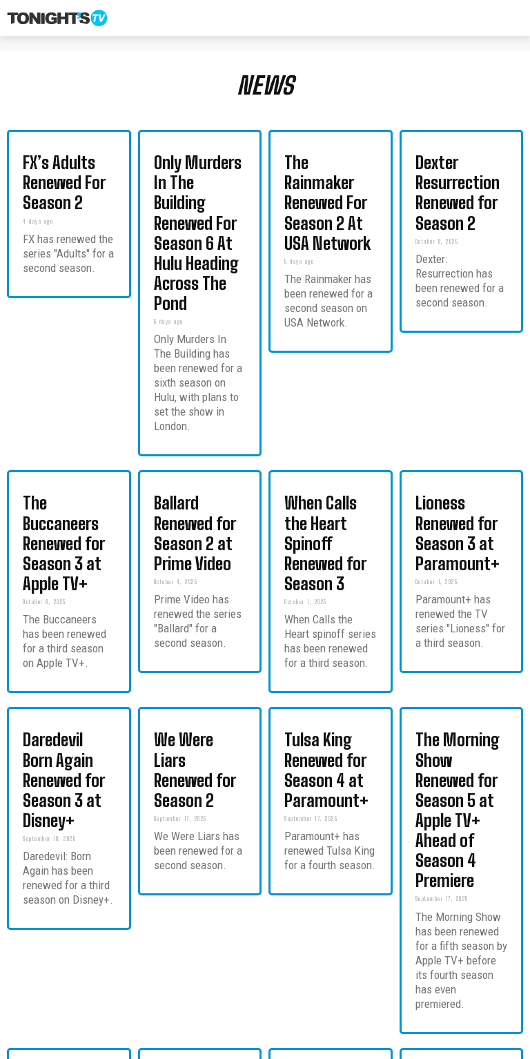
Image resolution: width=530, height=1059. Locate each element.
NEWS (265, 85)
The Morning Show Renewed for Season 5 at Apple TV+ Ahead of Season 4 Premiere (459, 567)
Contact (406, 1046)
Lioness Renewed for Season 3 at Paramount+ (456, 396)
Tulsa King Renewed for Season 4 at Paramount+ (323, 563)
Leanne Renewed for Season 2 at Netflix (455, 777)
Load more (265, 986)
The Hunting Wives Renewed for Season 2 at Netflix (198, 782)
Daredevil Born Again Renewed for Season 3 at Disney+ (66, 563)
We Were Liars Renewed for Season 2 (198, 557)
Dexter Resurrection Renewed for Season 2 (459, 162)
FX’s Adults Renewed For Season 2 (62, 162)
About (366, 1046)
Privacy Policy (461, 1046)
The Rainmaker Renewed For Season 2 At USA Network (328, 167)
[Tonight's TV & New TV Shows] (57, 18)
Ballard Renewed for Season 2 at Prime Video (193, 396)
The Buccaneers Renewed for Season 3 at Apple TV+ (66, 396)
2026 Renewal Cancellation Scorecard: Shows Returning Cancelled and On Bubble (62, 792)
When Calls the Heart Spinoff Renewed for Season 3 (325, 396)
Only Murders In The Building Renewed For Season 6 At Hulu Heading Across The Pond (195, 177)
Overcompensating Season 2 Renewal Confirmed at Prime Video (322, 787)
